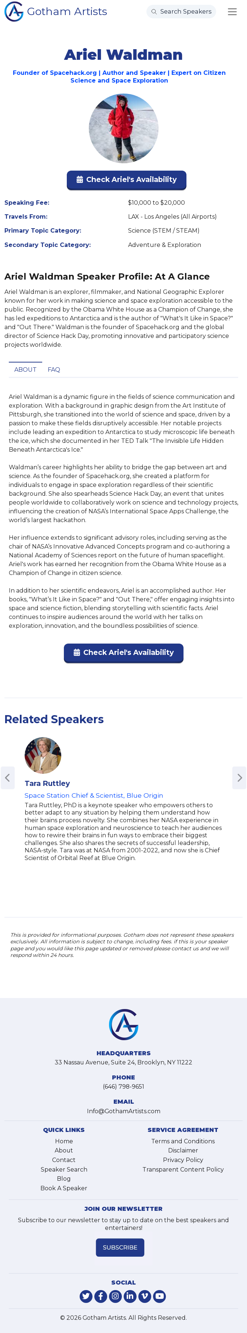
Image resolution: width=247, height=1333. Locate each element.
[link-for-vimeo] (144, 1296)
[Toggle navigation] (232, 11)
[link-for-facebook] (100, 1296)
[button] (126, 181)
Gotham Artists (67, 11)
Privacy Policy (183, 1160)
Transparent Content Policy (183, 1169)
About (25, 369)
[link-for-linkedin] (130, 1296)
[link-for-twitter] (86, 1296)
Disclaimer (183, 1150)
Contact (64, 1160)
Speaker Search (64, 1169)
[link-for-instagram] (115, 1296)
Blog (64, 1178)
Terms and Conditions (183, 1141)
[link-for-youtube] (159, 1296)
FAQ (54, 369)
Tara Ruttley (47, 783)
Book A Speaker (63, 1188)
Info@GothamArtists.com (123, 1111)
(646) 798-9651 (123, 1086)
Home (64, 1141)
